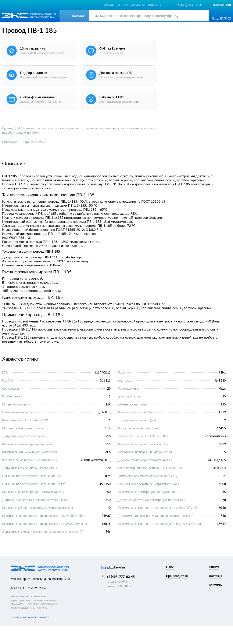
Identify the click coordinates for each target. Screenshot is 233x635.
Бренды (109, 4)
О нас (170, 576)
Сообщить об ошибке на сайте (30, 626)
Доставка (138, 4)
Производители (177, 585)
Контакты (155, 4)
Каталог (7, 28)
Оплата (123, 4)
